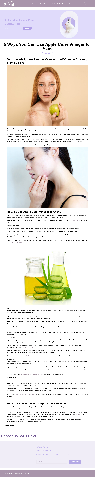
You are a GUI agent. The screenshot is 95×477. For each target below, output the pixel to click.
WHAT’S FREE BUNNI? (38, 3)
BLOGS (60, 3)
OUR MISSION (51, 3)
